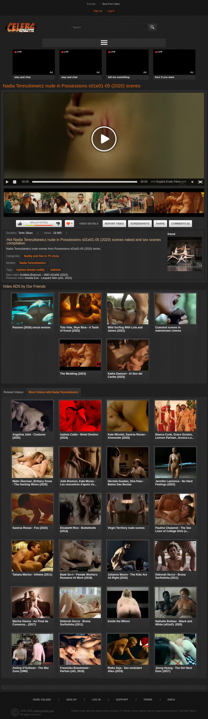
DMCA (171, 699)
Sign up (97, 10)
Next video (12, 274)
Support (122, 699)
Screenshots (139, 223)
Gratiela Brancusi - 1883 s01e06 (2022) (44, 274)
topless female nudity (30, 269)
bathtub (56, 269)
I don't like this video (58, 223)
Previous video (15, 278)
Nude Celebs (42, 699)
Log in (111, 10)
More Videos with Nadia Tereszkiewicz (53, 392)
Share (160, 223)
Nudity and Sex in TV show (41, 256)
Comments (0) (180, 223)
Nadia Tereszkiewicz (32, 263)
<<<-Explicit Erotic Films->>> (168, 181)
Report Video (114, 223)
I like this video (20, 223)
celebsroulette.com (43, 710)
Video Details (89, 223)
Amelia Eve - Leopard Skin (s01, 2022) (48, 278)
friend (171, 234)
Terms (147, 699)
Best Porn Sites (111, 4)
